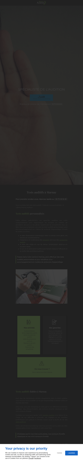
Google (31, 458)
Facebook (37, 458)
